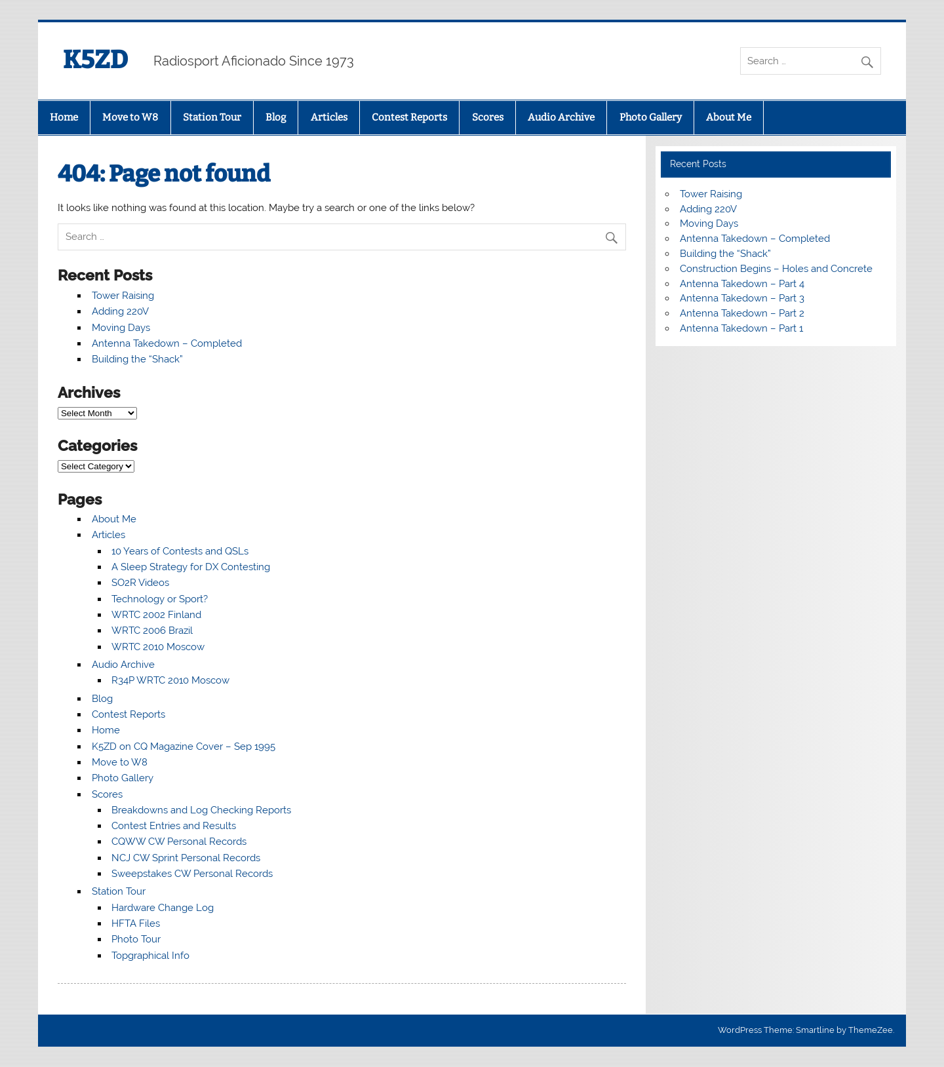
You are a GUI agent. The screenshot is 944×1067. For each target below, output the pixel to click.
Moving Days (121, 328)
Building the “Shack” (137, 359)
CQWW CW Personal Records (178, 841)
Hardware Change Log (162, 908)
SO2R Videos (140, 583)
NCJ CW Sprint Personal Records (185, 858)
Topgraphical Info (150, 955)
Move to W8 (130, 117)
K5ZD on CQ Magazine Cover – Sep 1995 (183, 746)
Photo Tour (136, 939)
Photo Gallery (651, 117)
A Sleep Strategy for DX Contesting (190, 567)
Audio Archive (561, 117)
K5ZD (95, 60)
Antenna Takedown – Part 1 (741, 328)
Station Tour (212, 117)
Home (64, 117)
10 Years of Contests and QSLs (179, 551)
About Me (728, 117)
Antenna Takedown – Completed (167, 343)
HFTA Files (135, 923)
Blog (276, 117)
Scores (487, 117)
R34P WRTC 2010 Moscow (170, 680)
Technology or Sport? (159, 599)
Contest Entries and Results (173, 826)
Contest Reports (409, 117)
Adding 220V (120, 311)
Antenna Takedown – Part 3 (742, 298)
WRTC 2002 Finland (156, 615)
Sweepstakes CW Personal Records (192, 874)
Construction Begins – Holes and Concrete (776, 269)
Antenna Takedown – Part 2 (742, 313)
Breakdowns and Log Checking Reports (201, 810)
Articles (329, 117)
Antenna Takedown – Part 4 (742, 284)
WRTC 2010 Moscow (158, 647)
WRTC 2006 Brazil (152, 630)
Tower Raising (123, 295)
